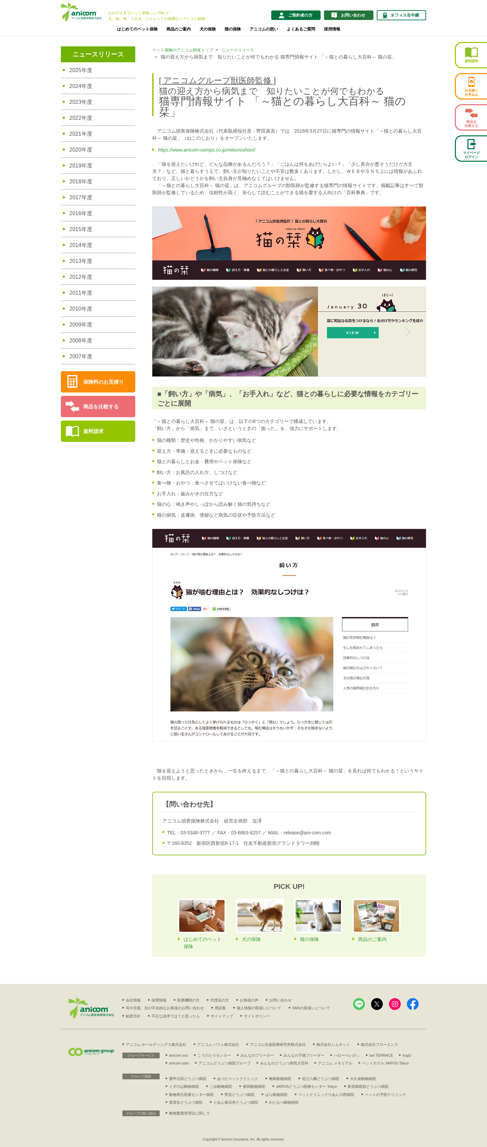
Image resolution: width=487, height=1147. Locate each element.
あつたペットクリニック (237, 1079)
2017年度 (80, 197)
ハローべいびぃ (347, 1055)
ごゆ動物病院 (221, 1086)
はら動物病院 (276, 1095)
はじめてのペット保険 (137, 29)
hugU (406, 1055)
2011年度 (80, 293)
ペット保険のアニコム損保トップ (182, 50)
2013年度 (80, 261)
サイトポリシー (257, 1016)
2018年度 (80, 181)
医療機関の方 (188, 1000)
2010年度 (80, 309)
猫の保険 (233, 29)
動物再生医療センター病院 (191, 1095)
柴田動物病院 (254, 1086)
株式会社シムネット (333, 1044)
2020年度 (80, 150)
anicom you (178, 1055)
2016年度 (80, 213)
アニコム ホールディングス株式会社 (156, 1044)
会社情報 (133, 1000)
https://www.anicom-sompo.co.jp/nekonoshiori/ (206, 150)
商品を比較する (101, 406)
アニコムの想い (264, 29)
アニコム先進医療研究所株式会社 (278, 1044)
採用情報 (332, 29)
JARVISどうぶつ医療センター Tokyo (306, 1086)
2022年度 (80, 118)
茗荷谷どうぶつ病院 (186, 1102)
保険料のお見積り (103, 382)
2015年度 (80, 229)
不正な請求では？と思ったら (176, 1016)
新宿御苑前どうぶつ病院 (368, 1086)
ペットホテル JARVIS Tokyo (385, 1063)
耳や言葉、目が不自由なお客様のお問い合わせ (165, 1008)
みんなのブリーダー (257, 1055)
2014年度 (80, 245)
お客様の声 (249, 1000)
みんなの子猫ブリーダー (303, 1055)
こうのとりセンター (214, 1055)
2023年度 (80, 102)
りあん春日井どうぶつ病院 (235, 1102)
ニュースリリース (98, 54)
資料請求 (93, 431)
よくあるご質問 (301, 29)
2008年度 (80, 340)
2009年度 (80, 325)
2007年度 (80, 356)
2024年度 (80, 86)
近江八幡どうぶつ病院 (320, 1079)
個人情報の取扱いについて (259, 1008)
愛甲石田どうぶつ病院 (187, 1079)
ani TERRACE (381, 1055)
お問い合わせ (280, 1000)
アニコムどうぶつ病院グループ (225, 1063)
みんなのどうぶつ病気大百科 (284, 1063)
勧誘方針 (133, 1016)
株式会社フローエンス (379, 1044)
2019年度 (80, 165)
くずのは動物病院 (184, 1086)
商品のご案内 (178, 29)
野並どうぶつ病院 (239, 1095)
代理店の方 (219, 1000)
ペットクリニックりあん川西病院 (326, 1095)
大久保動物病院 (363, 1079)
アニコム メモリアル (335, 1063)
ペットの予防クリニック (385, 1095)
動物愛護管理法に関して (189, 1113)
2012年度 (80, 277)
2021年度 (80, 134)
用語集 (220, 1008)
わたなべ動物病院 (284, 1102)
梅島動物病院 (280, 1079)
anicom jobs (179, 1063)
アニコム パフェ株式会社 (218, 1044)
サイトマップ (222, 1016)
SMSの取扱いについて (311, 1008)
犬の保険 (208, 29)
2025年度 (80, 70)
